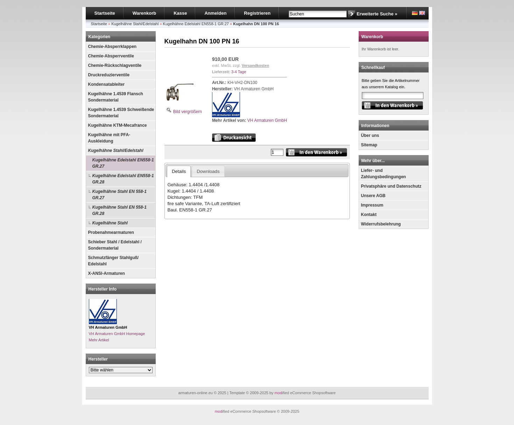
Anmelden (215, 13)
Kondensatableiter (106, 84)
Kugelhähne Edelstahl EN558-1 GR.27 (123, 163)
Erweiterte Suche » (377, 13)
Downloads (208, 171)
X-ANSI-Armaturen (106, 273)
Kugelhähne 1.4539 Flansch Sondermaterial (115, 97)
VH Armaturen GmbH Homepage (117, 334)
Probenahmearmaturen (111, 232)
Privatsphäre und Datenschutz (391, 186)
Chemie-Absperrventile (111, 56)
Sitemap (369, 144)
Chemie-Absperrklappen (112, 46)
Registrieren (257, 13)
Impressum (372, 205)
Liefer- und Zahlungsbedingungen (383, 173)
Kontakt (369, 214)
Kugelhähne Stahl (110, 223)
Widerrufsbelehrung (381, 224)
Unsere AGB (373, 195)
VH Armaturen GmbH (267, 120)
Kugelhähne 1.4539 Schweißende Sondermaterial (121, 112)
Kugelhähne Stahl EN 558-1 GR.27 (119, 194)
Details (179, 171)
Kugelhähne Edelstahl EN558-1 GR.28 (123, 178)
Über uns (370, 135)
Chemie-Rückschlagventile (115, 65)
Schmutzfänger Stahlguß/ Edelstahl (113, 260)
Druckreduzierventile (109, 74)
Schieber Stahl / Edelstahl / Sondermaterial (115, 245)
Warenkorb (144, 13)
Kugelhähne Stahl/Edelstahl (115, 150)
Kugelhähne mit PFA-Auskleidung (109, 138)
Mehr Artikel (99, 340)
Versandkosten (255, 65)
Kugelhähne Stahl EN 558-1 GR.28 (119, 210)
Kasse (180, 13)
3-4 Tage (238, 72)
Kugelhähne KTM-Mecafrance (117, 125)
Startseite (104, 13)
